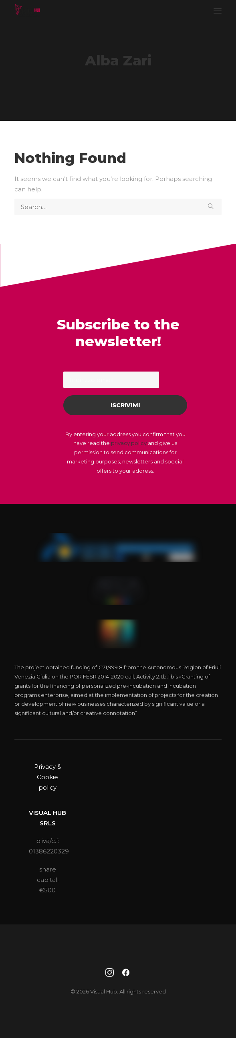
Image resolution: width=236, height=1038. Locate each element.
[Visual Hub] (27, 11)
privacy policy (129, 443)
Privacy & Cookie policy (47, 777)
